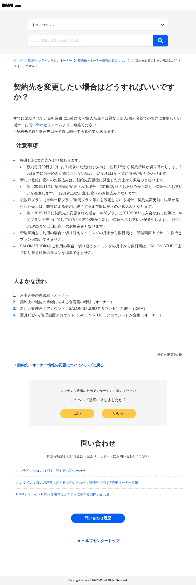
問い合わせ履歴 (98, 518)
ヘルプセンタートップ (100, 541)
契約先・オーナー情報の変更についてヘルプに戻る (58, 365)
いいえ (118, 413)
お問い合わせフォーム (43, 125)
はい (77, 413)
